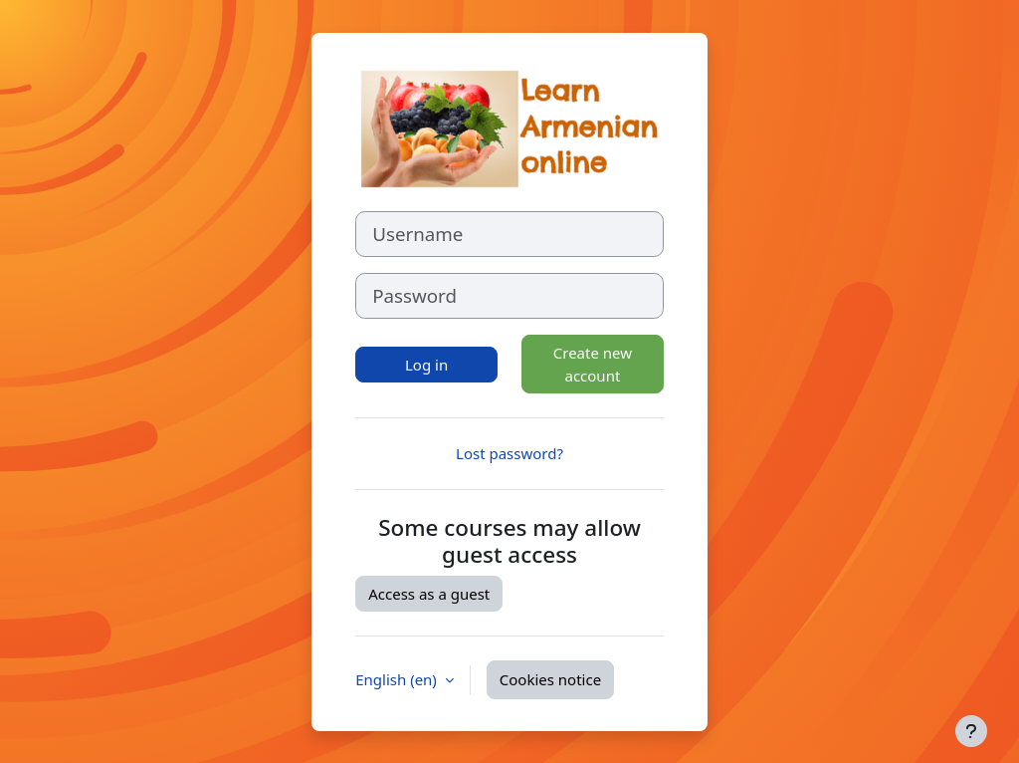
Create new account (592, 364)
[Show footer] (971, 731)
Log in (426, 365)
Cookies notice (550, 679)
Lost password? (509, 453)
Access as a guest (429, 594)
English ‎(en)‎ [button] (398, 679)
